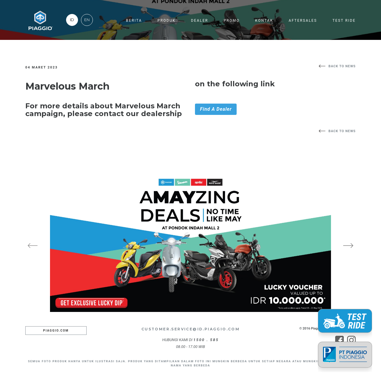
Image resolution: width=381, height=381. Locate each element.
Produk (166, 20)
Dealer (199, 20)
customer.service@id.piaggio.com (190, 329)
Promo (232, 20)
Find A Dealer (216, 109)
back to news (342, 66)
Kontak (264, 20)
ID (72, 20)
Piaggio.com (56, 330)
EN (87, 20)
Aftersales (303, 20)
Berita (134, 20)
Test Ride (344, 20)
